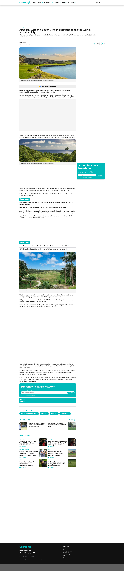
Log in (97, 3)
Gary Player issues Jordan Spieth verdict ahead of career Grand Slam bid (44, 246)
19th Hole (72, 2)
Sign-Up (64, 557)
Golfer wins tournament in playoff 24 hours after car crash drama (56, 463)
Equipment (48, 2)
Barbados (43, 413)
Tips (64, 2)
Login (64, 555)
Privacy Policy (32, 395)
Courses (57, 2)
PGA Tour (22, 439)
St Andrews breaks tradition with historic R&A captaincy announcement (43, 249)
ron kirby (53, 413)
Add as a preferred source (47, 86)
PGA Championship (24, 449)
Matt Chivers (22, 43)
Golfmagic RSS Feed (67, 551)
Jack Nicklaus (64, 413)
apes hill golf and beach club (28, 413)
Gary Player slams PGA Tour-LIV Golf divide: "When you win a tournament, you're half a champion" (46, 203)
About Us (65, 548)
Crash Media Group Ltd (25, 557)
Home (21, 27)
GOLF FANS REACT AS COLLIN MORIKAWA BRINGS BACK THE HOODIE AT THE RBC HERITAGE (49, 401)
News (34, 2)
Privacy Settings (66, 554)
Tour (40, 2)
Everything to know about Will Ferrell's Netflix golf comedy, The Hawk (43, 207)
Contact (64, 549)
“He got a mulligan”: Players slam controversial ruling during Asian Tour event (27, 463)
